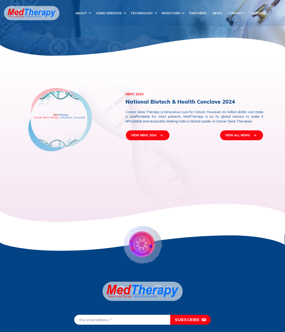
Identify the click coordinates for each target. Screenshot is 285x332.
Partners (198, 13)
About (81, 13)
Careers (258, 13)
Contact (236, 13)
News (217, 13)
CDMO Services (109, 13)
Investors (171, 13)
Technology (142, 13)
